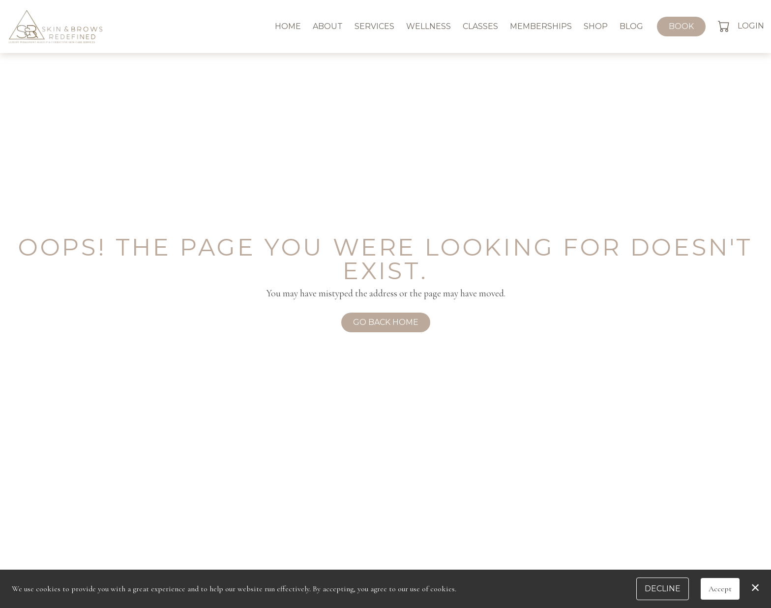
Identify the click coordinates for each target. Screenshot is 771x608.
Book (681, 26)
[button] (724, 26)
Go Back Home (385, 322)
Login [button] (751, 25)
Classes (480, 26)
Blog (631, 26)
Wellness (428, 26)
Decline (663, 588)
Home (288, 26)
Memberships (541, 26)
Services (374, 26)
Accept (720, 589)
